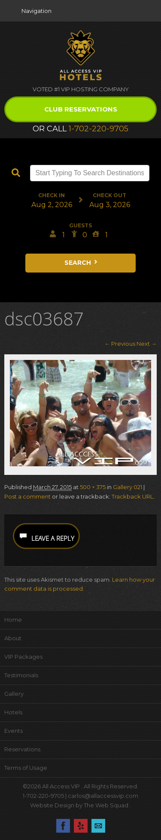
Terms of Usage (25, 767)
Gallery (14, 693)
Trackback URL (132, 496)
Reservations (22, 749)
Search (81, 263)
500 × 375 (93, 487)
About (12, 638)
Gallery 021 (127, 487)
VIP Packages (23, 656)
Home (13, 619)
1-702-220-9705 (98, 128)
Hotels (13, 712)
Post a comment (27, 496)
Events (13, 730)
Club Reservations (80, 109)
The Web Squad (107, 805)
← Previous (119, 343)
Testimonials (21, 675)
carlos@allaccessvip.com (103, 795)
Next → (147, 343)
